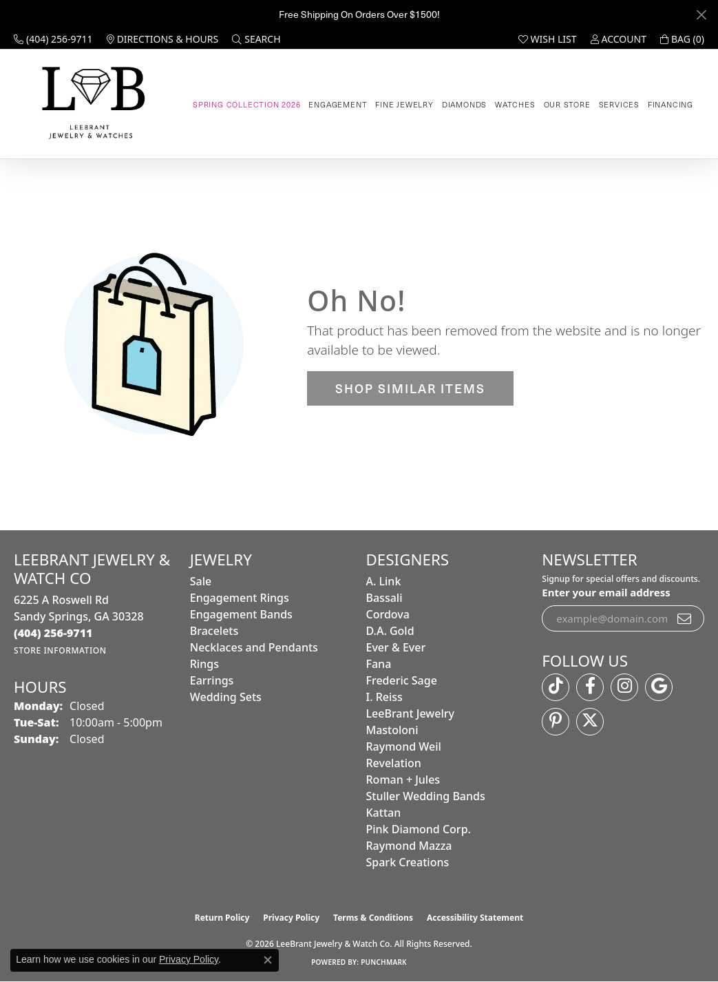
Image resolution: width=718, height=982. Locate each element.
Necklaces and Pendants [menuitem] (254, 647)
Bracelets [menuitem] (214, 630)
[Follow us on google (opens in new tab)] (659, 687)
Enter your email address (606, 592)
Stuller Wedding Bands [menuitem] (425, 796)
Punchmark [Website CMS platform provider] (384, 962)
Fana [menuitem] (379, 663)
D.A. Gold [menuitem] (390, 630)
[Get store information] (60, 650)
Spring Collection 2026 (247, 104)
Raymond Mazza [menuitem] (409, 845)
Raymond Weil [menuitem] (403, 746)
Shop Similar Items (410, 388)
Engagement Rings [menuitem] (239, 597)
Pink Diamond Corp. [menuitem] (418, 829)
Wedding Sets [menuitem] (226, 696)
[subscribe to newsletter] (685, 618)
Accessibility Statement (475, 917)
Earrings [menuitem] (212, 680)
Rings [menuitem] (204, 663)
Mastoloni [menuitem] (392, 730)
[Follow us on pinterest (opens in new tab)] (555, 721)
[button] (256, 39)
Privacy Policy (291, 917)
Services (619, 104)
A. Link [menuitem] (383, 581)
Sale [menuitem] (200, 581)
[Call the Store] (53, 632)
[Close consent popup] (268, 960)
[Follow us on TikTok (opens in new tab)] (555, 687)
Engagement (337, 104)
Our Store (567, 104)
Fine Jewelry (404, 104)
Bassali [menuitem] (384, 597)
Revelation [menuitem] (393, 763)
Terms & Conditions (373, 917)
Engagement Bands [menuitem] (241, 614)
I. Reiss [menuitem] (384, 696)
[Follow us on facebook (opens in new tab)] (590, 687)
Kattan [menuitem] (383, 812)
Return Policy (222, 917)
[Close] (701, 14)
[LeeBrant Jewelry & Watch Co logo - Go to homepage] (91, 104)
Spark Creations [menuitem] (408, 862)
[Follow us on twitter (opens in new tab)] (590, 721)
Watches (515, 104)
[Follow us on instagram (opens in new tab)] (624, 687)
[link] (53, 39)
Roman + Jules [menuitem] (403, 779)
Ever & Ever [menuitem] (396, 647)
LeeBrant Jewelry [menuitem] (410, 713)
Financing (670, 104)
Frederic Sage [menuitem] (401, 680)
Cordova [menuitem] (388, 614)
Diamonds (464, 104)
